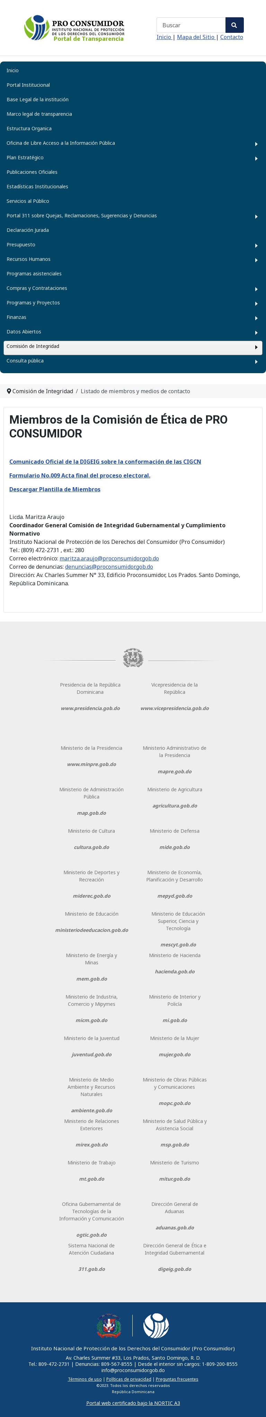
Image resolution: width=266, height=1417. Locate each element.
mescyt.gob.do (178, 944)
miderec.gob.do (91, 895)
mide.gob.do (174, 847)
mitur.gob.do (174, 1178)
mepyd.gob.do (174, 895)
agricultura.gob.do (174, 805)
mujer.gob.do (174, 1054)
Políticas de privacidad (128, 1379)
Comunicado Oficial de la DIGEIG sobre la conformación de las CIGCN (105, 461)
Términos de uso (85, 1379)
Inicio (164, 37)
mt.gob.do (91, 1178)
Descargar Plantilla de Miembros (54, 489)
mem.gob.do (91, 978)
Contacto (231, 37)
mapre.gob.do (175, 771)
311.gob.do (91, 1269)
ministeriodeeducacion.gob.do (91, 930)
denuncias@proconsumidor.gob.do (109, 566)
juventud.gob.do (92, 1054)
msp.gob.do (174, 1144)
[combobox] (191, 25)
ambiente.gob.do (91, 1110)
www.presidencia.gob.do (90, 708)
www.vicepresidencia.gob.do (174, 708)
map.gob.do (91, 813)
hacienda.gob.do (175, 971)
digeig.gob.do (174, 1269)
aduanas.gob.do (175, 1227)
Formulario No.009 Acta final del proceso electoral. (79, 475)
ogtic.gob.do (91, 1234)
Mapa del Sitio (196, 37)
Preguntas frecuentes (177, 1379)
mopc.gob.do (174, 1103)
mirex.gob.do (92, 1144)
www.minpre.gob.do (91, 764)
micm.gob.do (91, 1020)
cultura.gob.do (91, 847)
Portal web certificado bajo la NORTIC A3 (133, 1403)
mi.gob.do (174, 1020)
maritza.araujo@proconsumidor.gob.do (109, 558)
